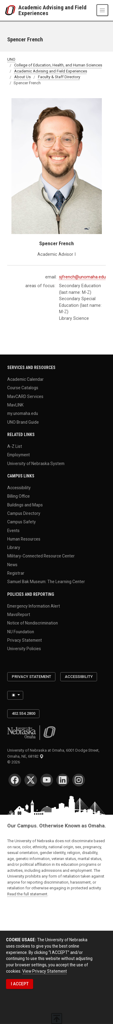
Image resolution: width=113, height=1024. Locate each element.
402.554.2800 (23, 713)
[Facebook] (14, 780)
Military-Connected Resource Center (41, 556)
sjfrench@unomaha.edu (82, 277)
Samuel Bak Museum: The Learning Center (46, 581)
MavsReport (18, 614)
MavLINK (15, 404)
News (12, 564)
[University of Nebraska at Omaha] (11, 10)
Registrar (15, 573)
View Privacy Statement (44, 971)
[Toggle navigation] (102, 10)
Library (13, 547)
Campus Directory (23, 513)
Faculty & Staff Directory (59, 77)
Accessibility (19, 487)
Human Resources (23, 538)
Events (13, 530)
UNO (11, 59)
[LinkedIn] (62, 780)
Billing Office (18, 496)
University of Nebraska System (35, 463)
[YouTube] (46, 780)
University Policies (24, 648)
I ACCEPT (20, 983)
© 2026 (14, 762)
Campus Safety (21, 521)
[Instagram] (78, 780)
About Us (22, 77)
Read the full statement (27, 894)
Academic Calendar (25, 379)
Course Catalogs (22, 387)
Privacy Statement (24, 639)
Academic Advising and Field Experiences (52, 10)
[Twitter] (30, 780)
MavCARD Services (25, 396)
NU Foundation (20, 631)
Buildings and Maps (25, 504)
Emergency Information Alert (33, 605)
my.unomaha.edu (22, 413)
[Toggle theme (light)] (15, 695)
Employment (18, 454)
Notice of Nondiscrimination (32, 623)
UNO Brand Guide (23, 421)
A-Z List (14, 446)
